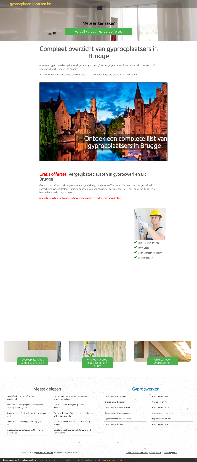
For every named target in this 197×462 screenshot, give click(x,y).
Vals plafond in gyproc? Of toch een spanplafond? (21, 397)
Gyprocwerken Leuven (161, 407)
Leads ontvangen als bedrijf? (137, 453)
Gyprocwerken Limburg (114, 402)
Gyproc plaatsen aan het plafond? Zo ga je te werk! (24, 422)
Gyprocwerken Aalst (160, 424)
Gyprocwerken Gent (160, 396)
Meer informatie (117, 460)
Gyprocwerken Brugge (161, 402)
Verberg (106, 460)
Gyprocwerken (145, 389)
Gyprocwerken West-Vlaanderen (118, 419)
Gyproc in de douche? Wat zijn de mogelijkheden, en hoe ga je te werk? (73, 414)
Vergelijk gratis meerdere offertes (98, 31)
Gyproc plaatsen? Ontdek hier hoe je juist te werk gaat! (26, 414)
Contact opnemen (170, 453)
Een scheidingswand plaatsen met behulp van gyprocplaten (25, 431)
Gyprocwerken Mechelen (162, 413)
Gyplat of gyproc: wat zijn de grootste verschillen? (69, 406)
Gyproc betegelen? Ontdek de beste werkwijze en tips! (73, 422)
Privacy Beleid (155, 453)
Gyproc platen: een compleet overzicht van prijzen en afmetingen (71, 397)
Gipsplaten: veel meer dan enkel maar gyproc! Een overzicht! (72, 431)
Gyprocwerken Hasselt (161, 419)
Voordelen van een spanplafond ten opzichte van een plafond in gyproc (25, 406)
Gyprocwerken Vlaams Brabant (117, 407)
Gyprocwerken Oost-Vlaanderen (118, 413)
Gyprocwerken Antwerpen (115, 396)
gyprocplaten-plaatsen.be (43, 453)
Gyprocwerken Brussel (114, 424)
